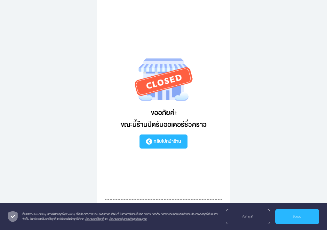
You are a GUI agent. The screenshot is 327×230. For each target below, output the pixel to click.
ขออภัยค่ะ (164, 113)
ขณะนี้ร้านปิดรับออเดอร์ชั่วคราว (164, 125)
